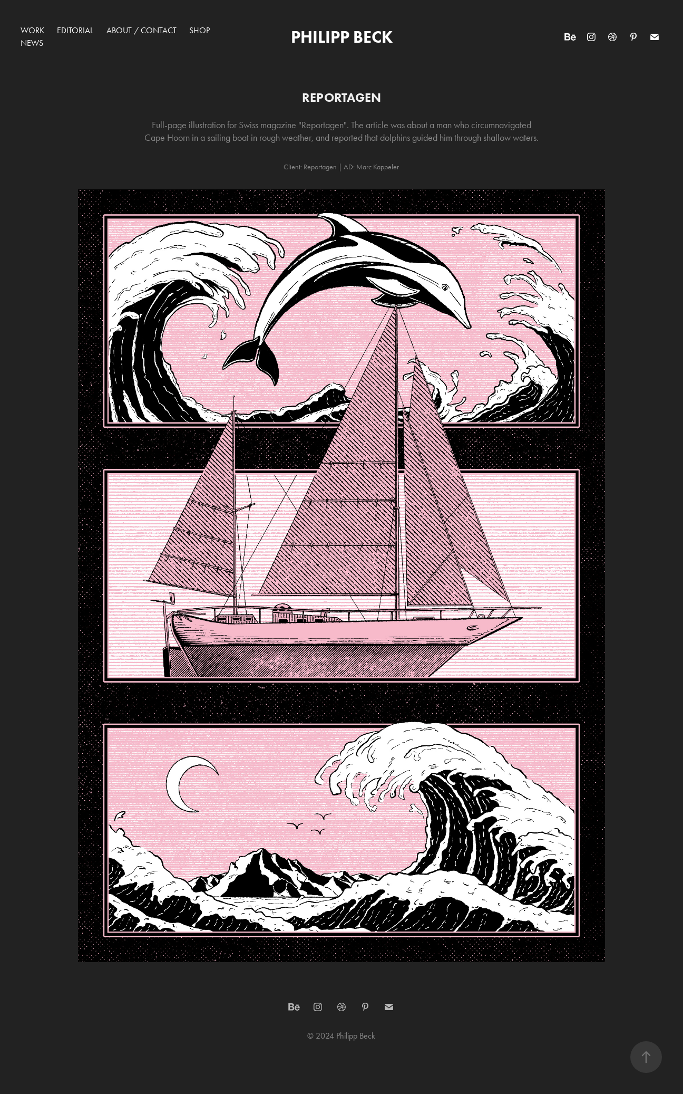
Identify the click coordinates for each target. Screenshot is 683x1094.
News (32, 43)
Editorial (75, 30)
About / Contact (141, 30)
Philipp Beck (342, 36)
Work (32, 30)
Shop (199, 30)
